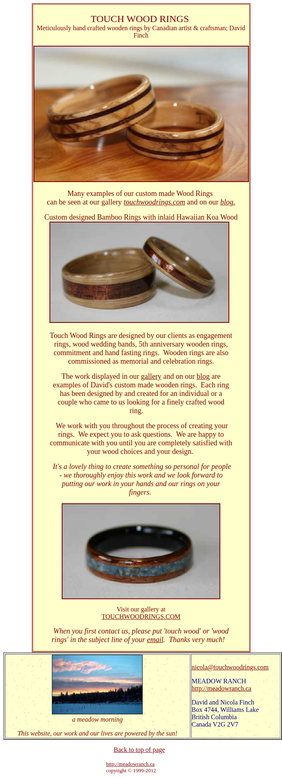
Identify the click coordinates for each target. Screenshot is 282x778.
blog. (227, 202)
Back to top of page (139, 749)
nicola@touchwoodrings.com (230, 667)
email (155, 640)
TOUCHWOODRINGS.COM (140, 616)
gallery (151, 376)
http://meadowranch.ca (221, 688)
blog (203, 376)
